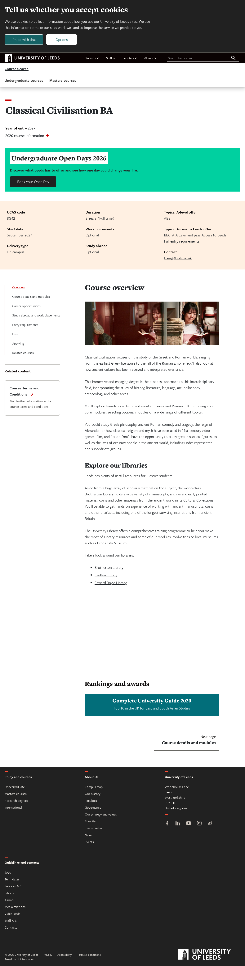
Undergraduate (15, 786)
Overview (18, 287)
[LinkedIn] (178, 823)
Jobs (8, 872)
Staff (111, 58)
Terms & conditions (89, 954)
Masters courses (62, 80)
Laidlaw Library (106, 575)
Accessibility (64, 954)
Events (89, 841)
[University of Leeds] (209, 954)
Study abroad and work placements (36, 315)
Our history (92, 793)
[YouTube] (188, 823)
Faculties (130, 58)
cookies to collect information (40, 21)
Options (62, 39)
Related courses (23, 352)
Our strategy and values (101, 814)
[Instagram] (199, 823)
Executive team (95, 828)
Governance (93, 807)
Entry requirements (25, 324)
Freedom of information (19, 959)
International (13, 807)
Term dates (12, 879)
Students (92, 58)
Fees (15, 334)
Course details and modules (31, 296)
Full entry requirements (181, 241)
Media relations (15, 906)
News (88, 835)
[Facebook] (167, 823)
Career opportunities (26, 305)
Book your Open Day (33, 181)
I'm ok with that (24, 39)
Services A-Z (13, 886)
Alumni (150, 58)
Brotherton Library (109, 567)
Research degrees (16, 800)
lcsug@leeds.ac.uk (178, 258)
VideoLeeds (12, 913)
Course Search (17, 69)
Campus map (94, 786)
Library (9, 893)
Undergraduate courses (24, 80)
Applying (18, 343)
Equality (90, 821)
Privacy (47, 954)
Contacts (11, 927)
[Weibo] (210, 823)
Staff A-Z (10, 920)
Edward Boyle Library (111, 582)
